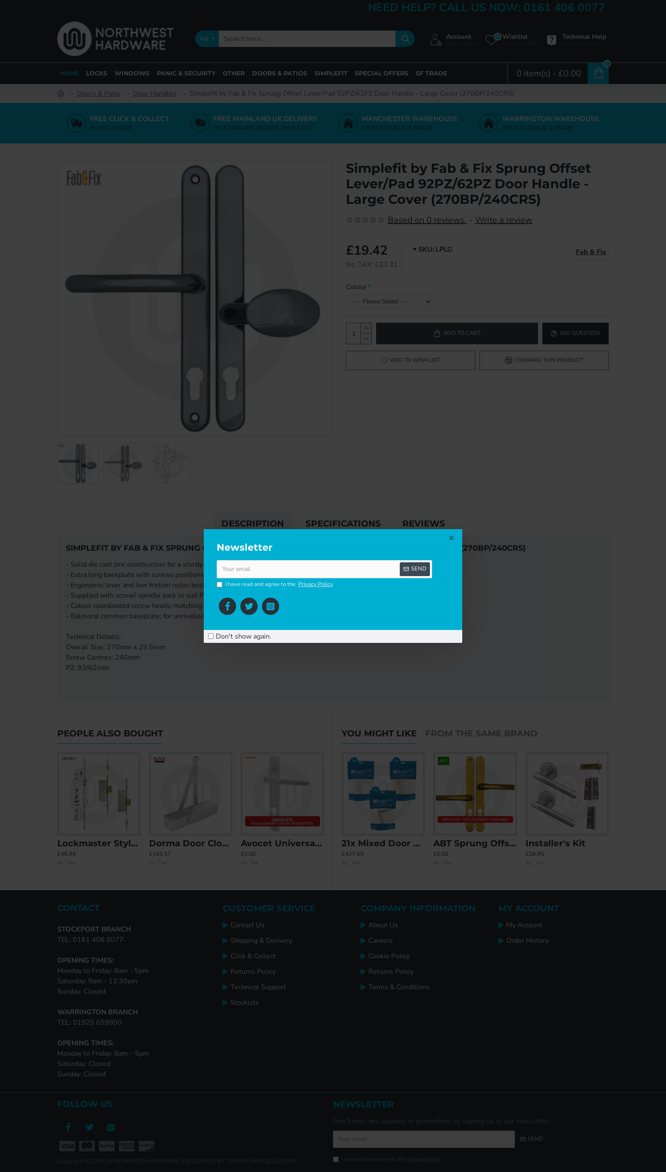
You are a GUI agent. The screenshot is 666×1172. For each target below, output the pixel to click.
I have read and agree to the (275, 584)
